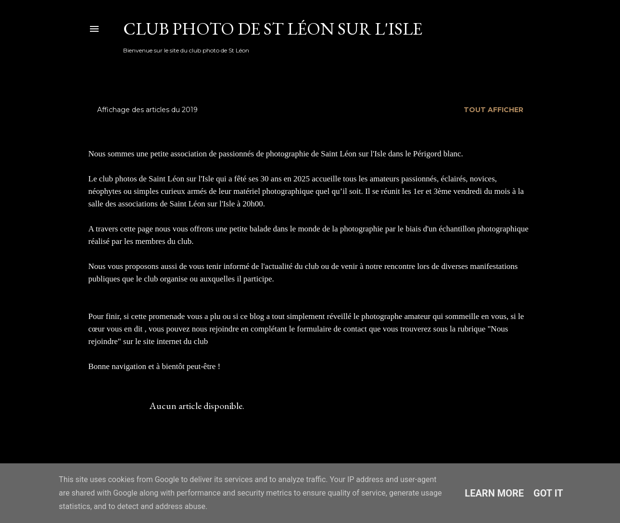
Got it (548, 493)
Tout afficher (493, 109)
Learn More (494, 493)
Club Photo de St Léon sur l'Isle (272, 28)
